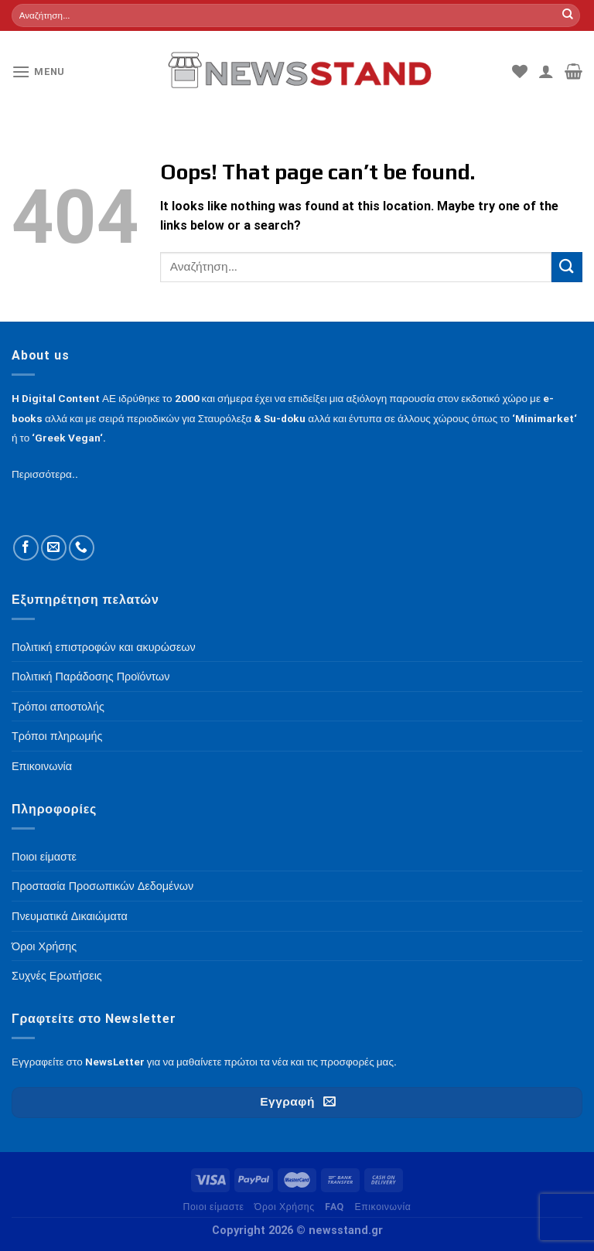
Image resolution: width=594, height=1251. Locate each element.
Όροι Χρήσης (284, 1207)
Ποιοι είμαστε (213, 1207)
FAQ (334, 1207)
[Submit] (567, 15)
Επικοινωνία (382, 1207)
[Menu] (38, 71)
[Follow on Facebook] (26, 548)
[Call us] (81, 548)
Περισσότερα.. (45, 474)
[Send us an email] (54, 548)
